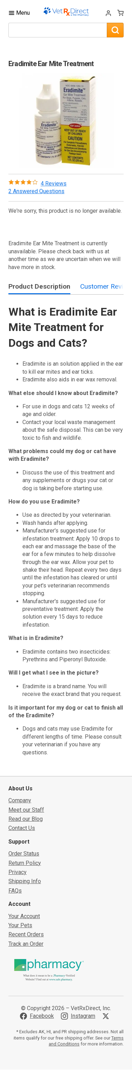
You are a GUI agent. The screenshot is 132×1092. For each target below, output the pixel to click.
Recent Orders (26, 934)
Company (19, 800)
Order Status (23, 853)
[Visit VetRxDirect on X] (107, 1016)
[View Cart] (120, 13)
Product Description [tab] (39, 286)
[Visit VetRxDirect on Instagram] (78, 1016)
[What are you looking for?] (57, 30)
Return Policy (24, 863)
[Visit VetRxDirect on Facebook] (37, 1016)
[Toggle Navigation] (19, 12)
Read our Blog (25, 819)
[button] (66, 120)
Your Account (24, 916)
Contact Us (21, 828)
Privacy (17, 872)
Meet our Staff (26, 809)
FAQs (15, 890)
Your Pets (20, 925)
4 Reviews (54, 183)
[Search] (115, 30)
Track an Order (25, 943)
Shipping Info (24, 881)
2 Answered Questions (36, 191)
